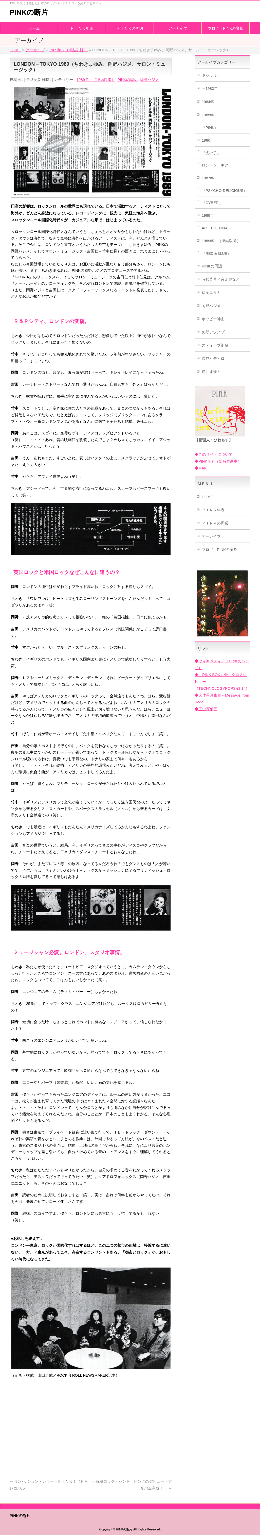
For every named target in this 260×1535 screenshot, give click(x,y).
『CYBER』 (212, 202)
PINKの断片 (29, 12)
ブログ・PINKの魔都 (219, 549)
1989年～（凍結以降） (96, 79)
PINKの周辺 (127, 79)
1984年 (208, 101)
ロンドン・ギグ (215, 165)
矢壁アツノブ (213, 332)
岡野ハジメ (149, 79)
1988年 (208, 215)
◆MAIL (201, 468)
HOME (207, 497)
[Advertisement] (91, 1430)
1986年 (208, 140)
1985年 (208, 115)
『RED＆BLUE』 (216, 253)
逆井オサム (211, 371)
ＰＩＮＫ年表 (213, 510)
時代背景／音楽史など (221, 279)
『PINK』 (210, 127)
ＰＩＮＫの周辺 (215, 523)
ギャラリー (211, 75)
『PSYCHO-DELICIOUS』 (224, 190)
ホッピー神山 (213, 319)
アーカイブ (211, 536)
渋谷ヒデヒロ (213, 358)
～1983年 (210, 88)
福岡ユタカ (211, 292)
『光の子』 (211, 153)
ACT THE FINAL (216, 228)
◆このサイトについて (214, 454)
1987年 (208, 178)
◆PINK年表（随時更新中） (218, 461)
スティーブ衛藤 (215, 345)
